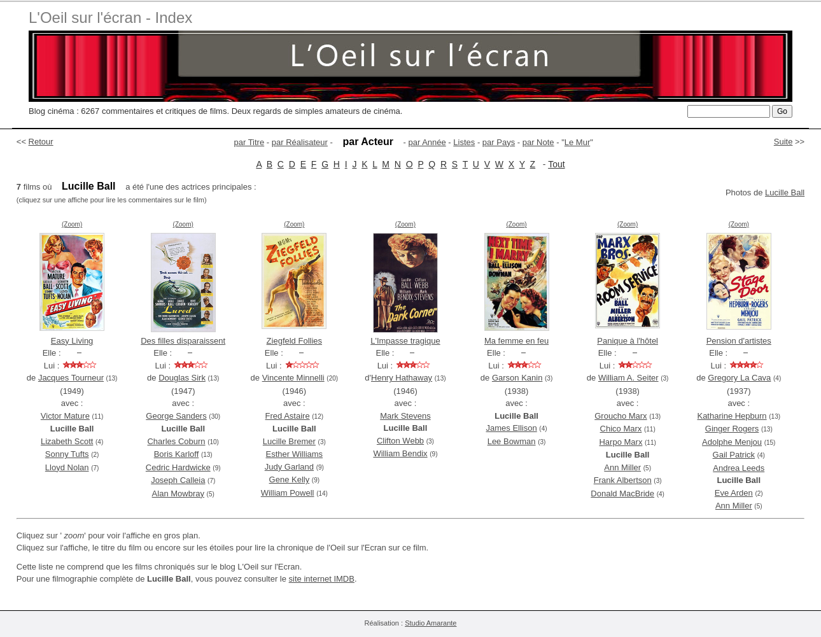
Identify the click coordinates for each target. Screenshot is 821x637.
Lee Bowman (512, 441)
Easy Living (72, 341)
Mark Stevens (405, 416)
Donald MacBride (622, 493)
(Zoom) (72, 224)
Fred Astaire (287, 416)
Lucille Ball (784, 192)
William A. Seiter (628, 377)
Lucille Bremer (289, 441)
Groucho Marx (620, 416)
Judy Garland (289, 467)
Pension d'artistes (738, 341)
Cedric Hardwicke (178, 467)
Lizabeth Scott (67, 441)
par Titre (249, 142)
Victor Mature (65, 416)
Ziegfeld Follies (294, 341)
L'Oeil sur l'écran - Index (110, 17)
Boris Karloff (176, 454)
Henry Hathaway (401, 377)
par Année (427, 142)
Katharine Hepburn (731, 416)
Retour (41, 141)
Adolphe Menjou (732, 442)
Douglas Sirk (182, 377)
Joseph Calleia (178, 480)
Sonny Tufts (67, 454)
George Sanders (176, 416)
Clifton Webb (400, 440)
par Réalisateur (300, 142)
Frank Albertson (623, 480)
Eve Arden (734, 493)
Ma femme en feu (516, 341)
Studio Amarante (430, 623)
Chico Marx (621, 428)
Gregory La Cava (739, 377)
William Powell (287, 493)
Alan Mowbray (178, 493)
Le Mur (577, 142)
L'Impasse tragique (405, 341)
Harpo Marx (620, 442)
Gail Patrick (734, 454)
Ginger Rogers (732, 428)
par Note (538, 142)
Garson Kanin (517, 377)
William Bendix (400, 453)
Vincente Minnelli (293, 377)
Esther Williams (294, 454)
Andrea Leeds (738, 468)
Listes (464, 142)
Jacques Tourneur (71, 377)
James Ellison (511, 428)
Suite (783, 141)
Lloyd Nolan (67, 467)
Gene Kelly (289, 479)
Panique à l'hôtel (627, 341)
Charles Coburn (176, 441)
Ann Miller (622, 467)
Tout (556, 164)
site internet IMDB (321, 579)
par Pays (498, 142)
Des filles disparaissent (183, 341)
